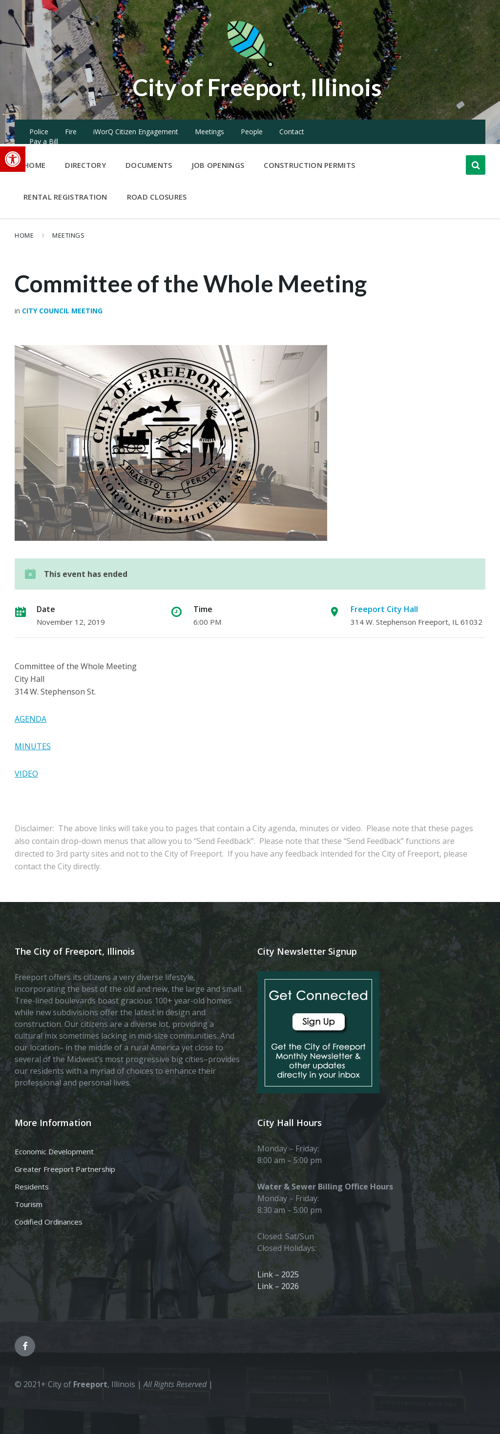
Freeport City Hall (384, 609)
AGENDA (30, 719)
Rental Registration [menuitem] (65, 197)
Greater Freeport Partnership (65, 1169)
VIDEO (26, 773)
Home (24, 235)
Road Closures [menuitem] (157, 197)
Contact (291, 131)
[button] (12, 159)
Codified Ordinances (49, 1222)
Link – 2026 (278, 1286)
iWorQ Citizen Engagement (135, 131)
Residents (32, 1186)
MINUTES (33, 746)
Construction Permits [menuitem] (309, 165)
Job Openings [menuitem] (218, 165)
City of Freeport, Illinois (257, 87)
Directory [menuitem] (85, 165)
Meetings (209, 131)
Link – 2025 (278, 1274)
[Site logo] (250, 65)
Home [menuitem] (34, 165)
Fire (71, 131)
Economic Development (54, 1151)
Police (38, 131)
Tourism (28, 1204)
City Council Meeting (62, 310)
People (252, 131)
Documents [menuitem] (148, 165)
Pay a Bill (43, 141)
